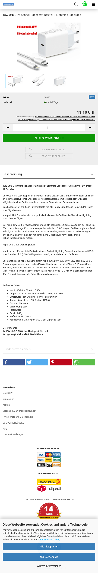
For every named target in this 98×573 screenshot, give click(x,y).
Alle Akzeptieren (49, 546)
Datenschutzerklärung (49, 539)
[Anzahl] (49, 127)
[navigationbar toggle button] (93, 4)
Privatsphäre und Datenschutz (18, 416)
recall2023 (8, 393)
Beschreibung (12, 174)
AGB (5, 428)
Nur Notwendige (49, 557)
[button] (8, 127)
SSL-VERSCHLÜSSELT (14, 422)
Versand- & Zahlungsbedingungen (19, 410)
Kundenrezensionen (17, 349)
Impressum (8, 399)
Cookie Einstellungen (13, 434)
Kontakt (6, 404)
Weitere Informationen (49, 566)
